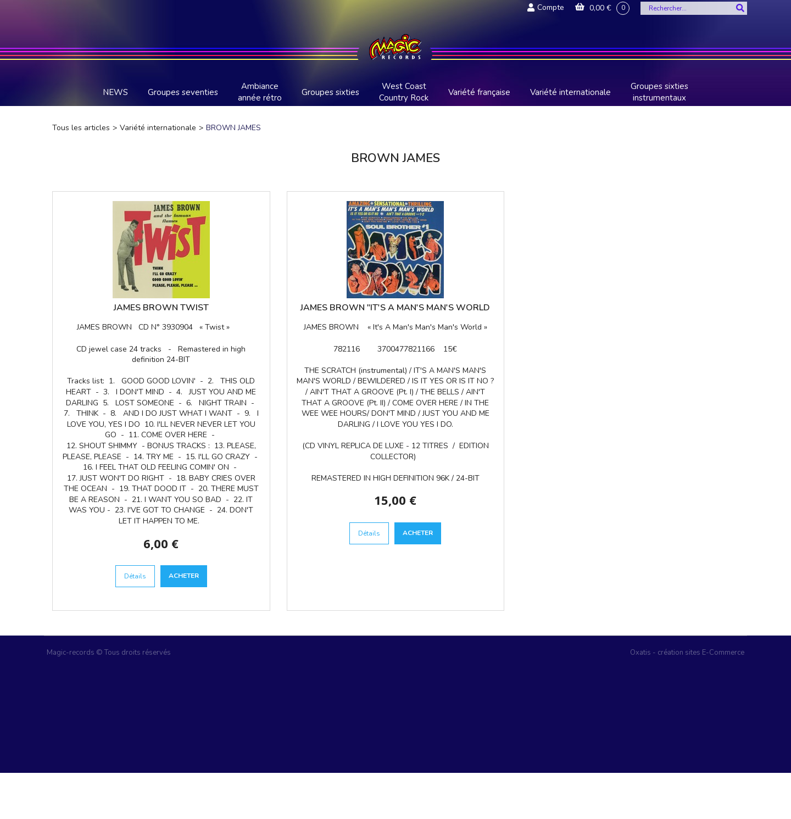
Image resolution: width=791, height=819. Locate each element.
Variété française (479, 92)
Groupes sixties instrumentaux (659, 92)
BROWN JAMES (233, 127)
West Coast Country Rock (403, 92)
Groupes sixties (330, 92)
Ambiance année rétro (260, 92)
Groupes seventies (183, 92)
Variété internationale (570, 92)
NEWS (115, 92)
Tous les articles (81, 127)
